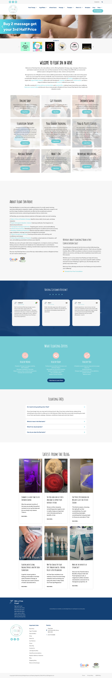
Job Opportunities (33, 650)
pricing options (40, 85)
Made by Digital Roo (35, 675)
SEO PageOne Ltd (50, 675)
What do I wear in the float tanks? (36, 421)
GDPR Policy (98, 675)
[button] (102, 2)
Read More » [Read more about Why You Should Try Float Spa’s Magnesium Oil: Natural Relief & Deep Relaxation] (50, 586)
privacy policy (82, 608)
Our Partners (32, 640)
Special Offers (32, 633)
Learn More (87, 112)
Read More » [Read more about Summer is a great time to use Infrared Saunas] (24, 516)
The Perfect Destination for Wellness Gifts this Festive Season (80, 500)
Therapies (70, 7)
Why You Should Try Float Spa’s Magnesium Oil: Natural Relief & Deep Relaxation (56, 567)
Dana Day (31, 645)
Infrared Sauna (52, 7)
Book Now (31, 628)
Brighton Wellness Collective (36, 655)
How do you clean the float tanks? (36, 432)
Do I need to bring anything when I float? (38, 407)
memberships (49, 85)
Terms (83, 675)
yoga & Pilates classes (37, 80)
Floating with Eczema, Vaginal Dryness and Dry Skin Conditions (30, 567)
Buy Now (56, 112)
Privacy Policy (90, 675)
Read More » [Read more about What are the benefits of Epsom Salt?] (75, 585)
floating (70, 78)
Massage (62, 7)
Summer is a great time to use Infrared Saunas (30, 498)
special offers (59, 85)
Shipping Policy (33, 660)
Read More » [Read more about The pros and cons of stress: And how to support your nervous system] (50, 519)
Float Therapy (32, 7)
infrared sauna (77, 80)
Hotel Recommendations (35, 653)
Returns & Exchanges (34, 662)
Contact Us (96, 2)
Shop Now (25, 112)
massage (62, 80)
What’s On (79, 7)
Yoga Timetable (33, 631)
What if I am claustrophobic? (35, 427)
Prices (100, 7)
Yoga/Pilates (43, 7)
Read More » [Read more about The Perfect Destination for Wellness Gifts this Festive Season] (75, 521)
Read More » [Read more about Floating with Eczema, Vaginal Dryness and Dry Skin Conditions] (24, 586)
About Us (31, 638)
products (59, 82)
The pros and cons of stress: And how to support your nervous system (55, 500)
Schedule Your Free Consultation (74, 271)
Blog (30, 658)
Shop (94, 7)
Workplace (87, 7)
